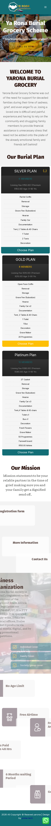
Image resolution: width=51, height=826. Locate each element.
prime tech (27, 818)
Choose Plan (25, 250)
